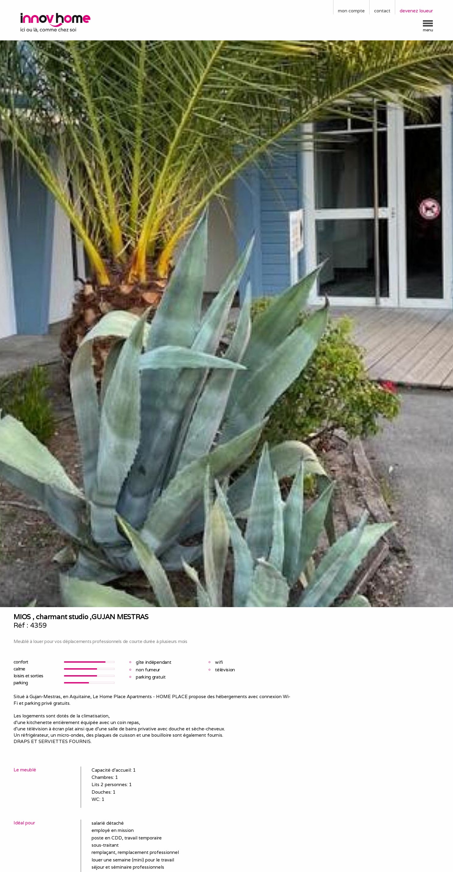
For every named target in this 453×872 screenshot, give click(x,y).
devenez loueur (416, 11)
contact (382, 11)
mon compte (351, 11)
